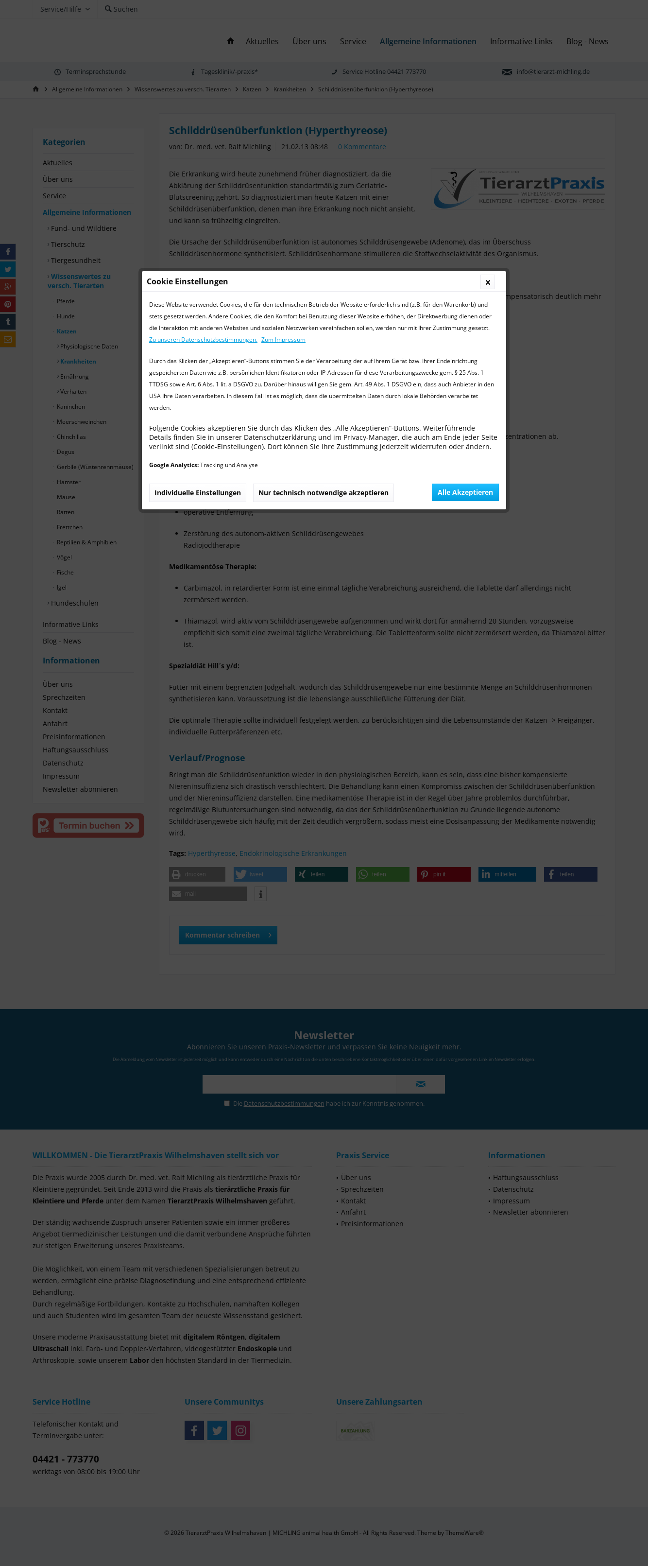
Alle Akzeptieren (465, 276)
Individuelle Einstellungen (197, 277)
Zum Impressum (283, 124)
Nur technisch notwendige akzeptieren (323, 277)
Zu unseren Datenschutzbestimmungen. (203, 124)
